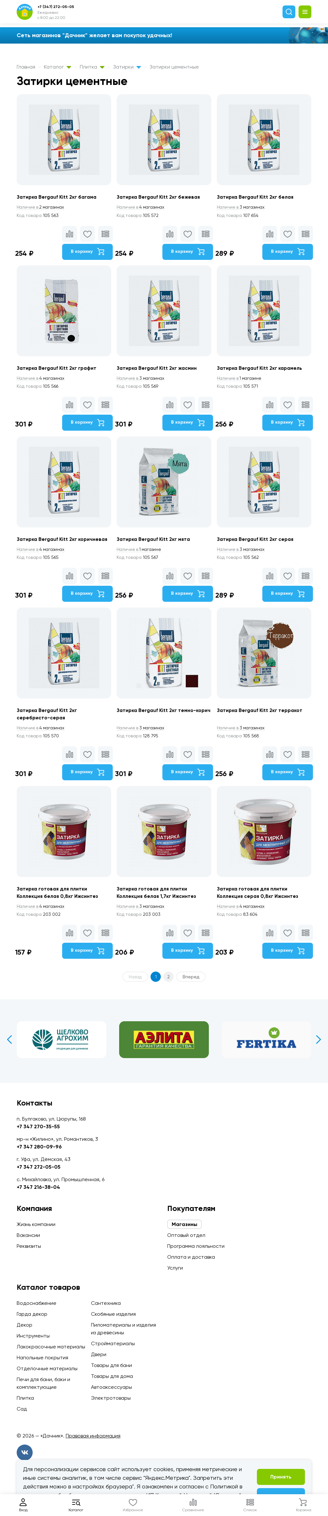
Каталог (57, 67)
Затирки (127, 67)
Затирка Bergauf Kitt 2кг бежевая (160, 197)
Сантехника (106, 1303)
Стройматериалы (113, 1343)
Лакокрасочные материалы (51, 1347)
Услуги (175, 1268)
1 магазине (240, 379)
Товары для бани (111, 1365)
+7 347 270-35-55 (38, 1126)
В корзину (86, 251)
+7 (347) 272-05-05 (55, 6)
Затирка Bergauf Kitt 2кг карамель (261, 369)
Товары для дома (112, 1376)
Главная (26, 67)
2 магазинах (42, 207)
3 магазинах (242, 207)
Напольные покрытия (42, 1357)
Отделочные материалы (47, 1368)
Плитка (92, 67)
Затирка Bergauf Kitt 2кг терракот (261, 713)
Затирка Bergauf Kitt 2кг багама (58, 197)
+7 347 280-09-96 (39, 1147)
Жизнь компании (36, 1224)
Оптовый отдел (186, 1235)
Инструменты (33, 1336)
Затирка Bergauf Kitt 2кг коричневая (64, 541)
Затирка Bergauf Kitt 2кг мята (155, 541)
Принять (280, 1477)
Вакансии (28, 1235)
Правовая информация (93, 1436)
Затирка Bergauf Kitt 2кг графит (58, 369)
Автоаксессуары (111, 1387)
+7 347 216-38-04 (38, 1187)
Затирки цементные (174, 67)
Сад (22, 1409)
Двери (98, 1354)
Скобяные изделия (113, 1314)
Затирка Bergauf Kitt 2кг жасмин (158, 369)
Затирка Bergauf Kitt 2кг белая (257, 197)
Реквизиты (29, 1246)
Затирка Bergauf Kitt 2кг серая (257, 541)
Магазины (184, 1224)
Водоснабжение (36, 1303)
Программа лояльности (196, 1246)
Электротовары (111, 1398)
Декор (24, 1325)
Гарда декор (32, 1314)
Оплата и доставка (191, 1257)
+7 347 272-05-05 (39, 1167)
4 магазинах (142, 207)
